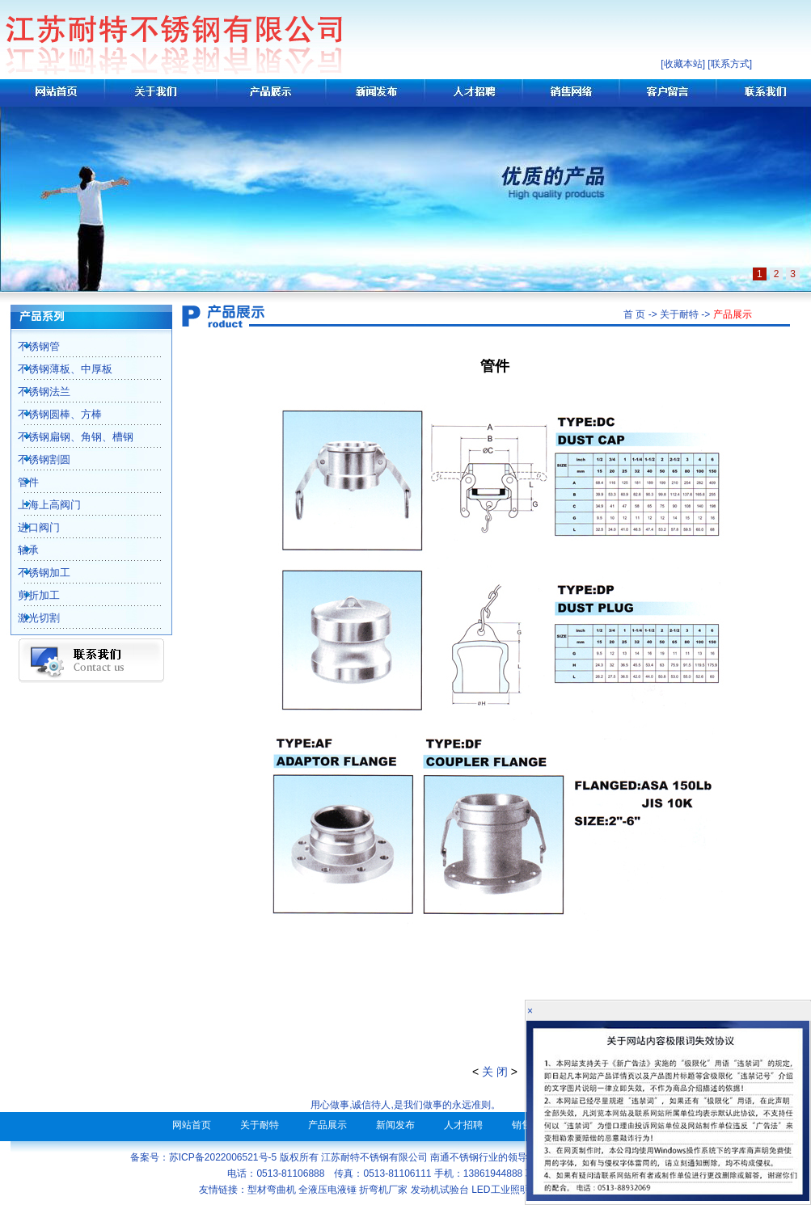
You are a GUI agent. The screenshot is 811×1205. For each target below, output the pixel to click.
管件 (19, 482)
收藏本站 (683, 64)
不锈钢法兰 (35, 392)
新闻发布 (395, 1125)
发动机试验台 (440, 1189)
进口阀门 (30, 527)
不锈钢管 (30, 346)
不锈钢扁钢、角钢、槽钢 (66, 437)
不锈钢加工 (35, 573)
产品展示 (327, 1125)
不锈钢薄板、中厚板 (56, 369)
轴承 (19, 550)
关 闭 (495, 1071)
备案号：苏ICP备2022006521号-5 (203, 1157)
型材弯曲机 (271, 1189)
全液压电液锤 (327, 1189)
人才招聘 (463, 1125)
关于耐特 (259, 1125)
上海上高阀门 (40, 505)
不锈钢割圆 (35, 459)
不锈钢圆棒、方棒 (51, 414)
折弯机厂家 (383, 1189)
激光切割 (30, 618)
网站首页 (191, 1125)
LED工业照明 (500, 1189)
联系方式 (730, 64)
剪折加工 (30, 595)
